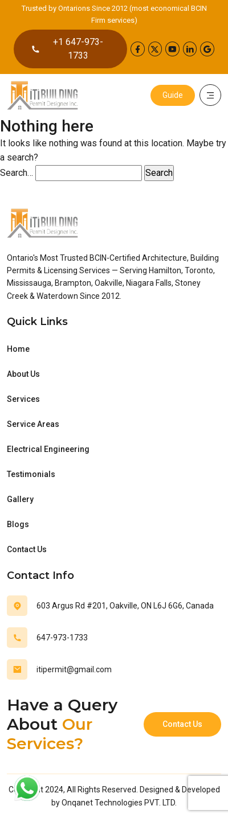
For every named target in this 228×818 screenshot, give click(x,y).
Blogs (18, 524)
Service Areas (33, 424)
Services (23, 399)
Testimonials (31, 474)
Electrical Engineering (48, 449)
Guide (172, 95)
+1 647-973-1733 (67, 48)
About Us (23, 374)
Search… (16, 172)
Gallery (20, 499)
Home (18, 348)
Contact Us (27, 549)
